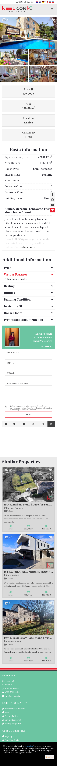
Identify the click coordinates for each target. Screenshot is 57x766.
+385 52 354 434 (10, 692)
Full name (13, 352)
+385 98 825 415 (25, 2)
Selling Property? (13, 723)
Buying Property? (13, 720)
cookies (29, 746)
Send (28, 414)
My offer (46, 346)
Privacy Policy (11, 716)
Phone (10, 373)
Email (10, 363)
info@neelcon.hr (11, 696)
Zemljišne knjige (12, 740)
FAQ (7, 712)
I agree (49, 757)
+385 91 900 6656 (43, 337)
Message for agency (19, 383)
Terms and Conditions (15, 708)
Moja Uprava (11, 736)
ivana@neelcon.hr (42, 340)
